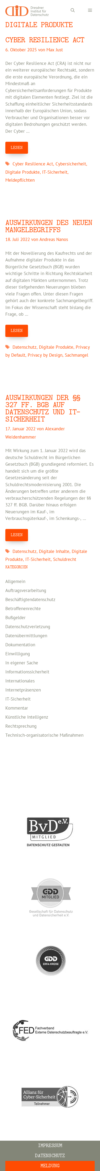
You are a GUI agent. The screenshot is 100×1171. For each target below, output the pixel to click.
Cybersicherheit (70, 164)
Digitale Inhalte (54, 551)
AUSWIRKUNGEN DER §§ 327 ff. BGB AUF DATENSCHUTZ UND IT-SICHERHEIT (42, 408)
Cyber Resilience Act (44, 40)
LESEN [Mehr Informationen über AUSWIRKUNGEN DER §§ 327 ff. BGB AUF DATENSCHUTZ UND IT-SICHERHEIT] (17, 534)
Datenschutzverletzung (27, 627)
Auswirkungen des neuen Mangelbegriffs (48, 226)
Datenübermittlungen (26, 636)
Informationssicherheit (27, 672)
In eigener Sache (21, 663)
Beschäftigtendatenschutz (30, 599)
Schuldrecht (64, 559)
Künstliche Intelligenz (26, 717)
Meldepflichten (20, 180)
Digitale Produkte (22, 172)
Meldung (50, 1166)
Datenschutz (25, 347)
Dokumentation (20, 645)
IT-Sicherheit (54, 172)
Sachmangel (76, 355)
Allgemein (15, 581)
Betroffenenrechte (23, 608)
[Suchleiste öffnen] (72, 11)
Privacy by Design (45, 355)
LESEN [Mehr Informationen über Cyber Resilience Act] (17, 147)
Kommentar (16, 708)
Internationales (20, 681)
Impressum (50, 1145)
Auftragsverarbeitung (25, 590)
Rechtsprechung (21, 726)
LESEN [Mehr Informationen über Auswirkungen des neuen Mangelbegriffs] (17, 330)
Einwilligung (17, 654)
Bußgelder (15, 617)
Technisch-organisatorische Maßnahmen (44, 735)
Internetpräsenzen (23, 690)
